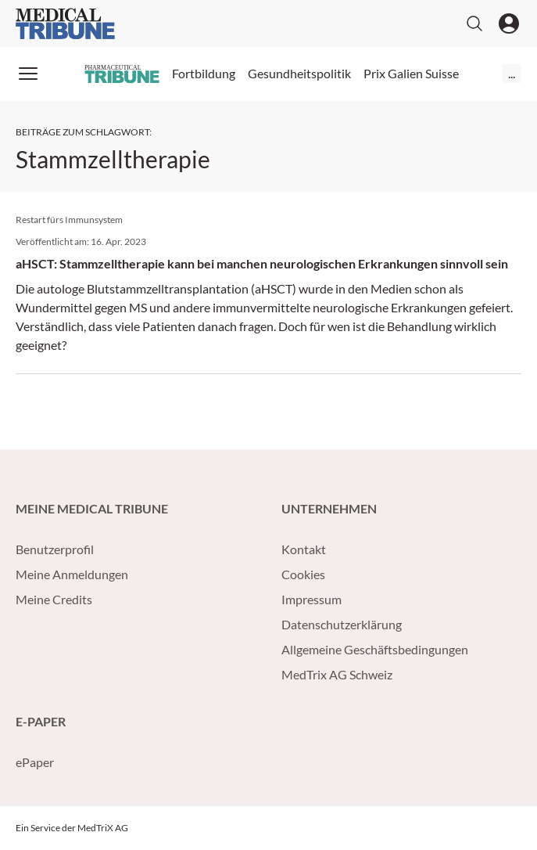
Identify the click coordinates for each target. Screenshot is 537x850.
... (511, 73)
